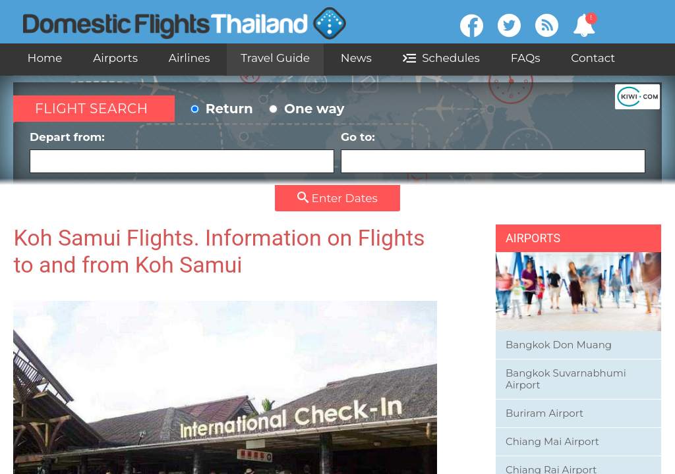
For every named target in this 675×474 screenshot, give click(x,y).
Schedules (441, 58)
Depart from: (182, 151)
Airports (115, 58)
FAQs (526, 58)
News (356, 58)
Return (222, 109)
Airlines (189, 58)
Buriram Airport (544, 413)
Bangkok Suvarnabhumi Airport (566, 379)
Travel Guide (275, 58)
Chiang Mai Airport (552, 441)
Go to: (493, 151)
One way (306, 109)
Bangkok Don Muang (559, 344)
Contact (593, 58)
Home (45, 58)
